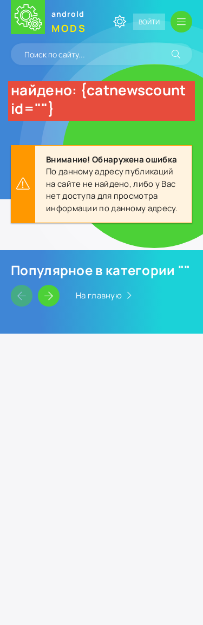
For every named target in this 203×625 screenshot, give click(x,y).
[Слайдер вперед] (49, 296)
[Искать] (176, 54)
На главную (99, 295)
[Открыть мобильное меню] (181, 21)
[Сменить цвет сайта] (120, 22)
